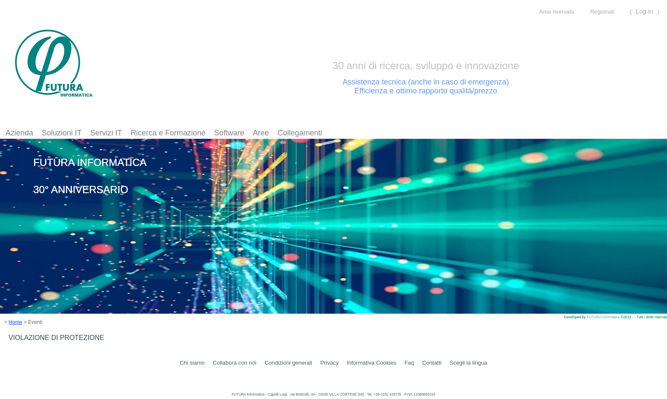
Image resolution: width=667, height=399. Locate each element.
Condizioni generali (288, 363)
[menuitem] (19, 133)
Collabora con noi (235, 363)
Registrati (602, 11)
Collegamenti (299, 133)
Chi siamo (192, 363)
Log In (644, 11)
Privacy (329, 363)
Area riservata (556, 11)
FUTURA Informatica (604, 317)
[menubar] (163, 133)
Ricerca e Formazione (168, 133)
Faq (409, 363)
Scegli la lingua (468, 363)
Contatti (431, 363)
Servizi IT (106, 133)
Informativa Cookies (371, 363)
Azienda (19, 133)
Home (15, 322)
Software (229, 133)
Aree (261, 133)
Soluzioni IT (62, 133)
